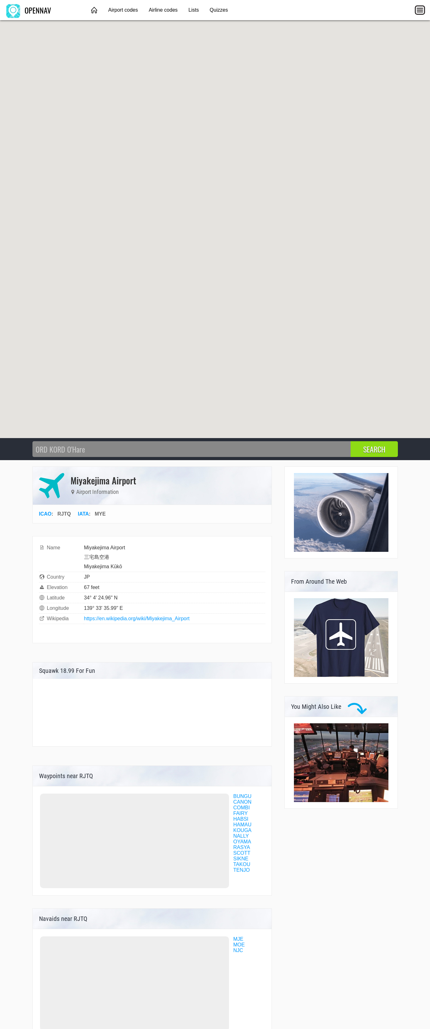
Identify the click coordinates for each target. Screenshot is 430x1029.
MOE (239, 944)
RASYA (241, 847)
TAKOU (241, 864)
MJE (238, 939)
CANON (242, 802)
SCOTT (241, 853)
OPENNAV (28, 10)
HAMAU (242, 824)
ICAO (45, 514)
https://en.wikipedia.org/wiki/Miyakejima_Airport (137, 618)
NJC (238, 950)
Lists (193, 10)
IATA (83, 514)
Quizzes (219, 10)
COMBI (241, 807)
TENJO (241, 870)
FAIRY (240, 813)
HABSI (241, 819)
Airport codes (123, 10)
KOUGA (242, 830)
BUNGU (242, 796)
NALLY (241, 836)
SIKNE (241, 858)
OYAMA (242, 841)
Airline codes (163, 10)
